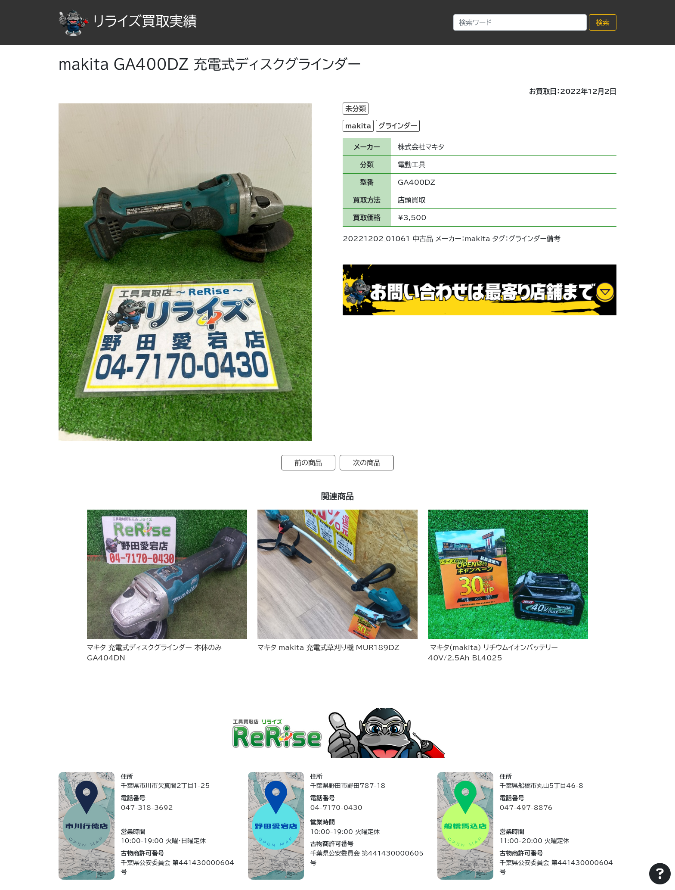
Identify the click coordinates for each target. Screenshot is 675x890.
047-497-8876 (525, 807)
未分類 (355, 108)
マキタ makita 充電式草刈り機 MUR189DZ (328, 647)
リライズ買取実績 (128, 21)
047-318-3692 (147, 807)
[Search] (520, 22)
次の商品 (367, 462)
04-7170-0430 (336, 807)
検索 (603, 22)
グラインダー (397, 125)
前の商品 (308, 462)
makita (358, 125)
